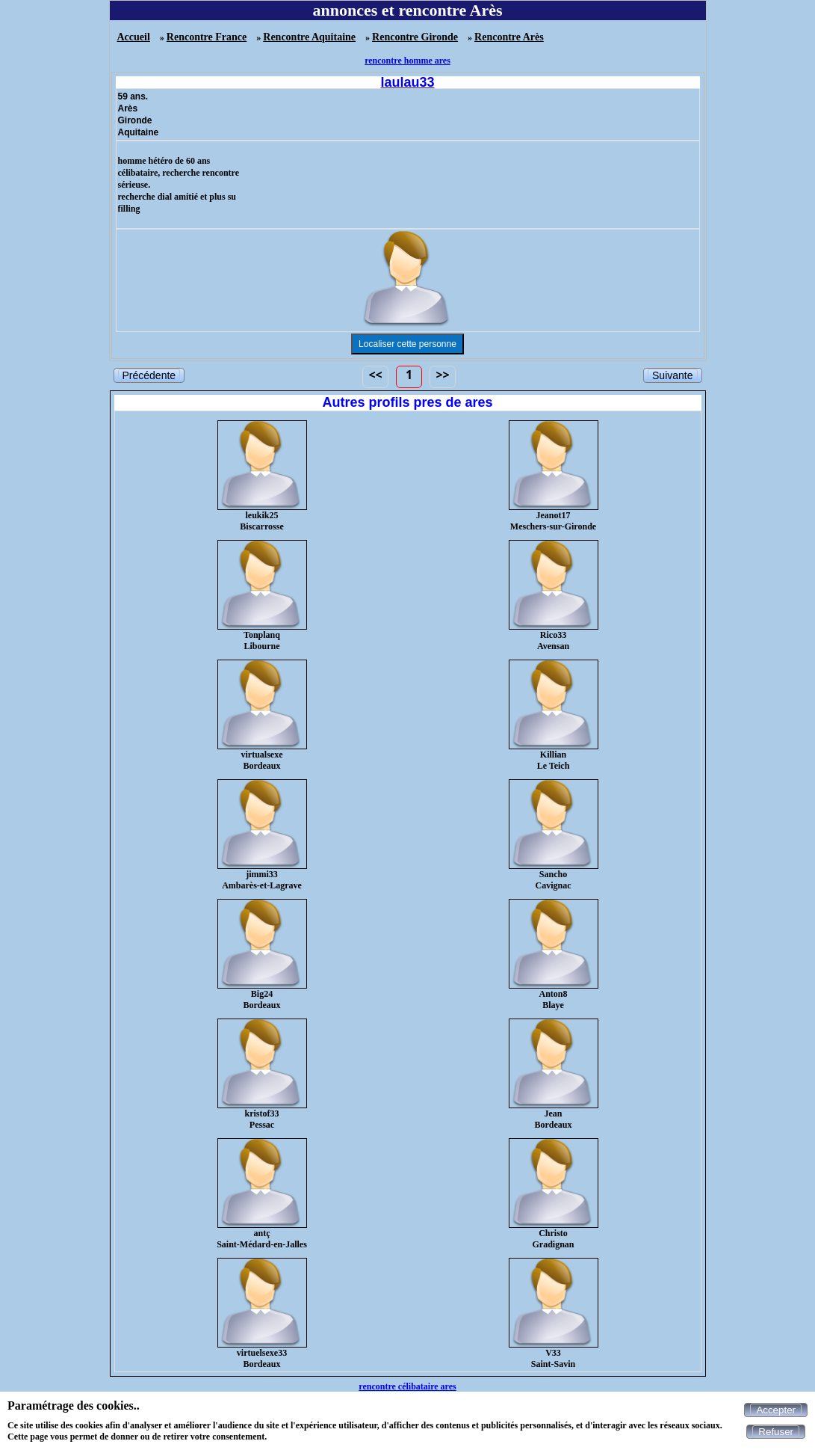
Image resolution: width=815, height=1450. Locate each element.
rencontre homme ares (407, 60)
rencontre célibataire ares (407, 1386)
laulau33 (407, 82)
